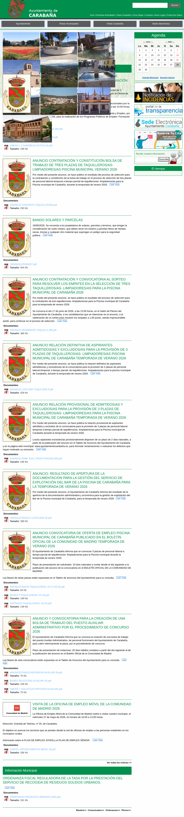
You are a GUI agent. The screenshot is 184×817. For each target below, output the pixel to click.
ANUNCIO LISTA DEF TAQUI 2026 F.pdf (31, 390)
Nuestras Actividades (105, 15)
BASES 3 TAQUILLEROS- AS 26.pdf (29, 595)
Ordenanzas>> (113, 810)
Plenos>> (126, 810)
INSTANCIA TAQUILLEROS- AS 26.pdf (30, 604)
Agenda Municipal (150, 78)
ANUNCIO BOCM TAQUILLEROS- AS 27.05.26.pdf (37, 587)
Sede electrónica (161, 23)
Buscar (174, 5)
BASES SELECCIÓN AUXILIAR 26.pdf (30, 681)
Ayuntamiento (23, 23)
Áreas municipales (69, 23)
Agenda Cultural (167, 78)
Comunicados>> (96, 810)
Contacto (149, 15)
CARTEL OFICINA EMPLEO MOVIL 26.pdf (32, 750)
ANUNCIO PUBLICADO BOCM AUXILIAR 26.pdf (36, 673)
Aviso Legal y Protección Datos (168, 15)
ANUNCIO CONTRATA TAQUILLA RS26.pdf (33, 205)
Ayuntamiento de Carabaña (39, 11)
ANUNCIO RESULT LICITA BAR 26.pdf (31, 518)
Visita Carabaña (124, 15)
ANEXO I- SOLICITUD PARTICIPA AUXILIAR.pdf (36, 689)
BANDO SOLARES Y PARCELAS (58, 220)
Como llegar (137, 15)
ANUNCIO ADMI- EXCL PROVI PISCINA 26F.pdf (36, 459)
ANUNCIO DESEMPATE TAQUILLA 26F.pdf (33, 330)
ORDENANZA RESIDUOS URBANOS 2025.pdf (35, 797)
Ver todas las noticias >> (119, 762)
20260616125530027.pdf (23, 265)
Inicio (92, 15)
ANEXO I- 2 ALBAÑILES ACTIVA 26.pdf (31, 146)
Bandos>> (81, 810)
